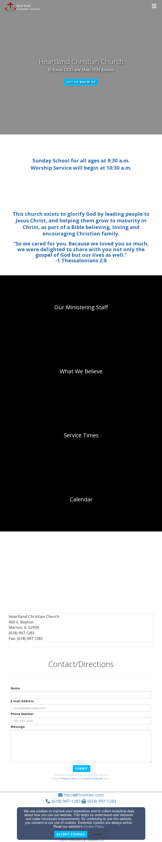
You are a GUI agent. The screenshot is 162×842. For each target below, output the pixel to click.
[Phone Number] (81, 720)
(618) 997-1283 (66, 801)
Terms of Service (93, 778)
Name (15, 688)
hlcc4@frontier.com (84, 795)
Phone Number (22, 714)
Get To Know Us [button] (81, 82)
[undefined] (81, 307)
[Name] (81, 695)
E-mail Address (22, 701)
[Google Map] (81, 574)
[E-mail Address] (81, 708)
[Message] (81, 746)
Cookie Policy (93, 826)
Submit (81, 768)
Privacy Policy (69, 778)
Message (18, 727)
